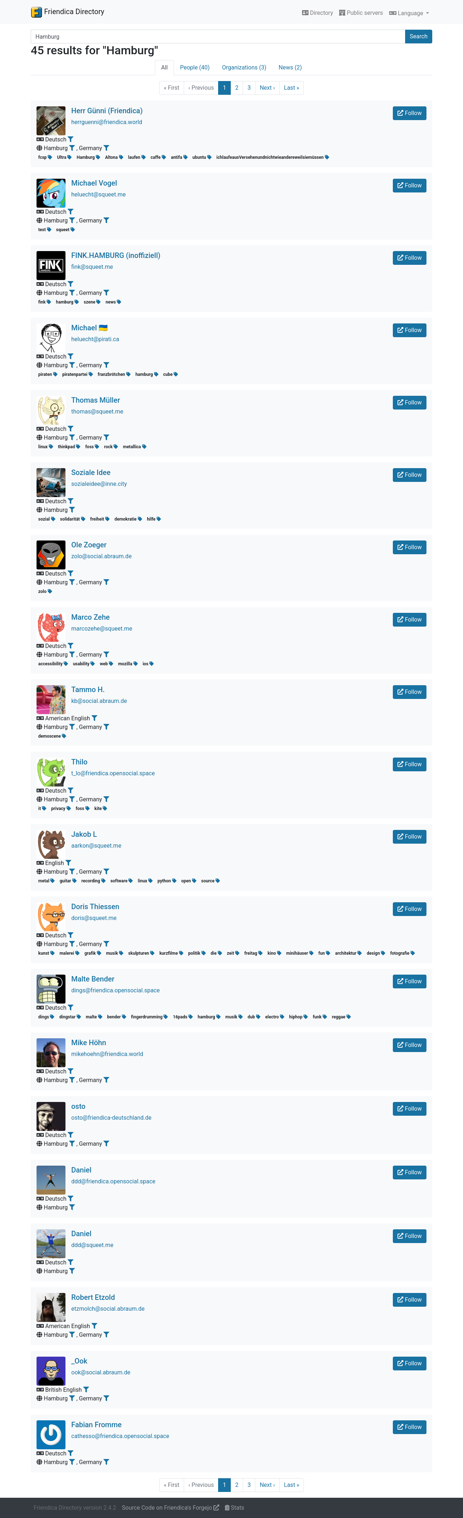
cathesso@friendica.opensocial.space (120, 1436)
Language (407, 13)
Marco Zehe (90, 617)
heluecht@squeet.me (98, 194)
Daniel (81, 1170)
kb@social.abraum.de (99, 700)
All (164, 67)
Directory (317, 12)
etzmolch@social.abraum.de (108, 1308)
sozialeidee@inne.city (99, 483)
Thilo (79, 762)
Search (419, 36)
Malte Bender (92, 979)
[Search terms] (218, 36)
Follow (410, 113)
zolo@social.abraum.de (101, 556)
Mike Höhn (88, 1042)
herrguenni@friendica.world (106, 122)
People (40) (195, 67)
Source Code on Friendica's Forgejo (170, 1507)
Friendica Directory (67, 12)
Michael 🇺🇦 (89, 327)
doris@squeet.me (93, 918)
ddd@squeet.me (92, 1245)
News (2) (290, 67)
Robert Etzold (93, 1297)
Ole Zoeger (89, 544)
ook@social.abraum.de (100, 1372)
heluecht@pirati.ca (95, 339)
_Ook (79, 1361)
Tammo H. (88, 689)
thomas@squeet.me (97, 411)
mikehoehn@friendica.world (107, 1054)
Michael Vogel (94, 183)
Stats (234, 1507)
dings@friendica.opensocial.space (115, 990)
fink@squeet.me (92, 266)
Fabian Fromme (96, 1424)
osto (78, 1106)
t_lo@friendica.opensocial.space (113, 773)
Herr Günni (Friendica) (107, 110)
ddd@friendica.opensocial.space (113, 1181)
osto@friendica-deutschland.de (111, 1117)
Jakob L (84, 834)
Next (267, 87)
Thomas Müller (95, 400)
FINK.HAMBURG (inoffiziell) (116, 255)
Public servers (361, 12)
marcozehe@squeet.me (101, 628)
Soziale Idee (90, 472)
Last (291, 87)
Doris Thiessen (95, 906)
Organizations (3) (244, 67)
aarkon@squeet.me (96, 845)
